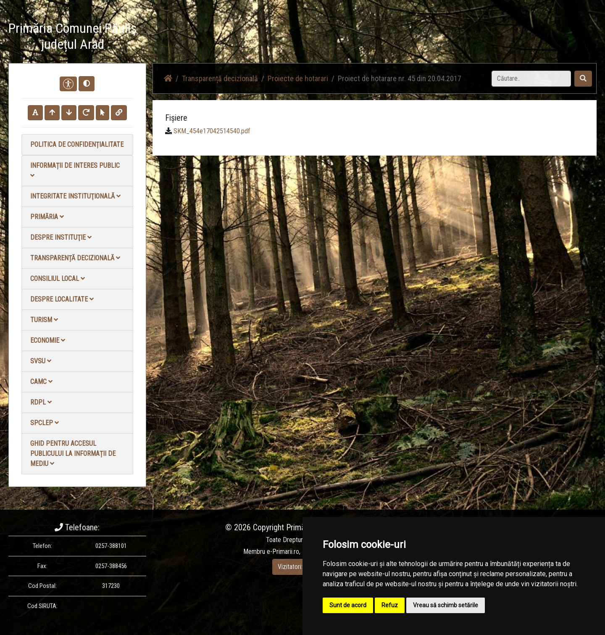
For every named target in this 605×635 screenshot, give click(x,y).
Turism (44, 320)
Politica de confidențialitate (77, 144)
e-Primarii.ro (283, 552)
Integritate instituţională (75, 196)
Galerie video (413, 38)
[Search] (531, 79)
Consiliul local (57, 279)
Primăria (47, 217)
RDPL (41, 402)
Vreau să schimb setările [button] (445, 605)
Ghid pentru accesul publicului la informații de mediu (73, 453)
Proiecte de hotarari (298, 78)
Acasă (329, 38)
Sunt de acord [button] (347, 605)
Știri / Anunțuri (366, 38)
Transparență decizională (75, 258)
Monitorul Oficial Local (544, 38)
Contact (494, 38)
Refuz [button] (389, 605)
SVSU (40, 361)
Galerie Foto (457, 38)
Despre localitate (62, 299)
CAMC (41, 382)
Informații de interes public (75, 170)
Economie (47, 340)
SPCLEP (44, 423)
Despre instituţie (61, 237)
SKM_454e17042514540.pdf (212, 131)
